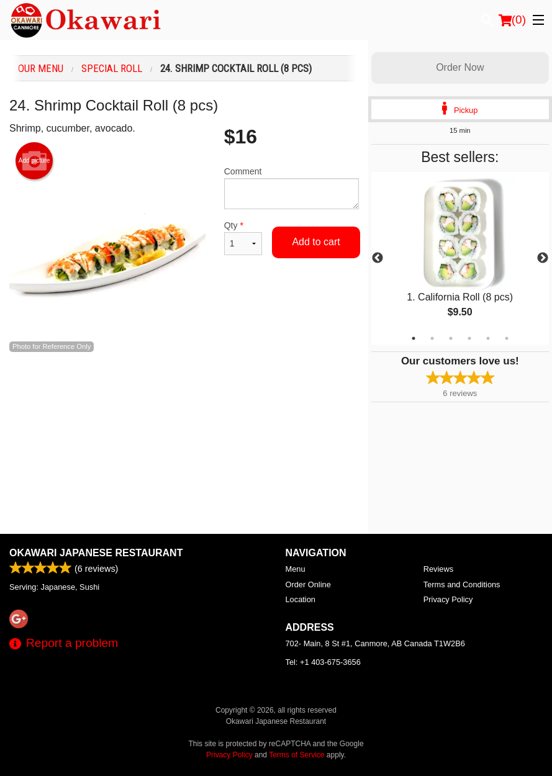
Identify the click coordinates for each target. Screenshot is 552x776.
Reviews (438, 569)
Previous (377, 258)
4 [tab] (469, 338)
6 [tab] (506, 338)
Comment (291, 187)
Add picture (34, 160)
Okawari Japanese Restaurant (96, 553)
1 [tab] (413, 338)
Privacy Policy (448, 599)
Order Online (308, 584)
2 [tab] (432, 338)
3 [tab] (451, 338)
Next (542, 258)
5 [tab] (488, 338)
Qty (243, 237)
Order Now (460, 67)
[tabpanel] (460, 258)
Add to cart (316, 242)
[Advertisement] (184, 393)
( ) (512, 20)
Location (300, 599)
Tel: (323, 662)
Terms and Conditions (461, 584)
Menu (295, 569)
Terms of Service (296, 755)
